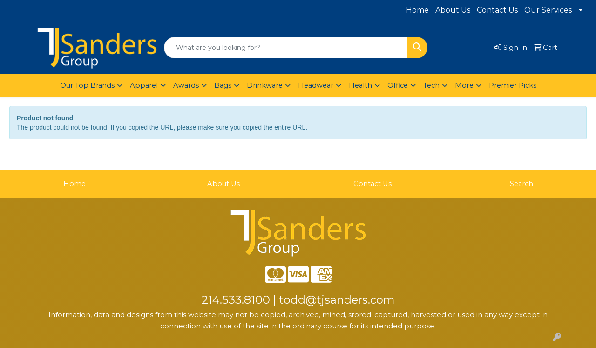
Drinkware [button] (265, 85)
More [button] (464, 85)
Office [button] (397, 85)
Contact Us (497, 10)
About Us (452, 10)
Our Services (548, 10)
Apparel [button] (144, 85)
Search (521, 184)
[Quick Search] (286, 47)
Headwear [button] (315, 85)
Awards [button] (186, 85)
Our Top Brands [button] (87, 85)
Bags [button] (222, 85)
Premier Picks (512, 85)
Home (417, 10)
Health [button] (360, 85)
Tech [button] (431, 85)
